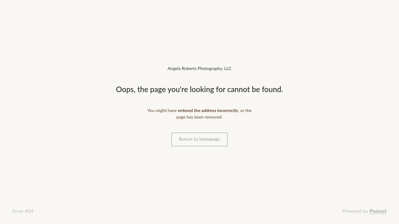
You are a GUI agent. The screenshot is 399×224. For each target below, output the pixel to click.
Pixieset (378, 211)
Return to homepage (199, 139)
